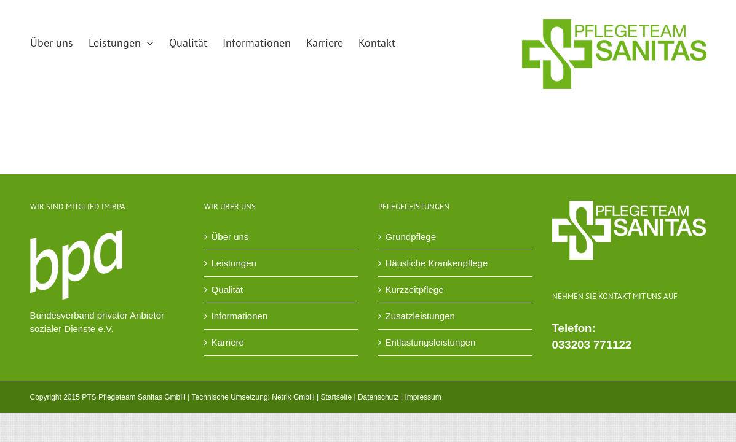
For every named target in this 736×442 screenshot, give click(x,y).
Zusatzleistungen (420, 316)
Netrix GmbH (293, 397)
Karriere (228, 342)
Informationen (240, 316)
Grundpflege (411, 236)
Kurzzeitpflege (415, 289)
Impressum (423, 397)
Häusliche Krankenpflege (437, 263)
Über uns (230, 236)
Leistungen (234, 263)
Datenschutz (378, 397)
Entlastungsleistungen (431, 342)
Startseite (336, 397)
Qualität (227, 289)
